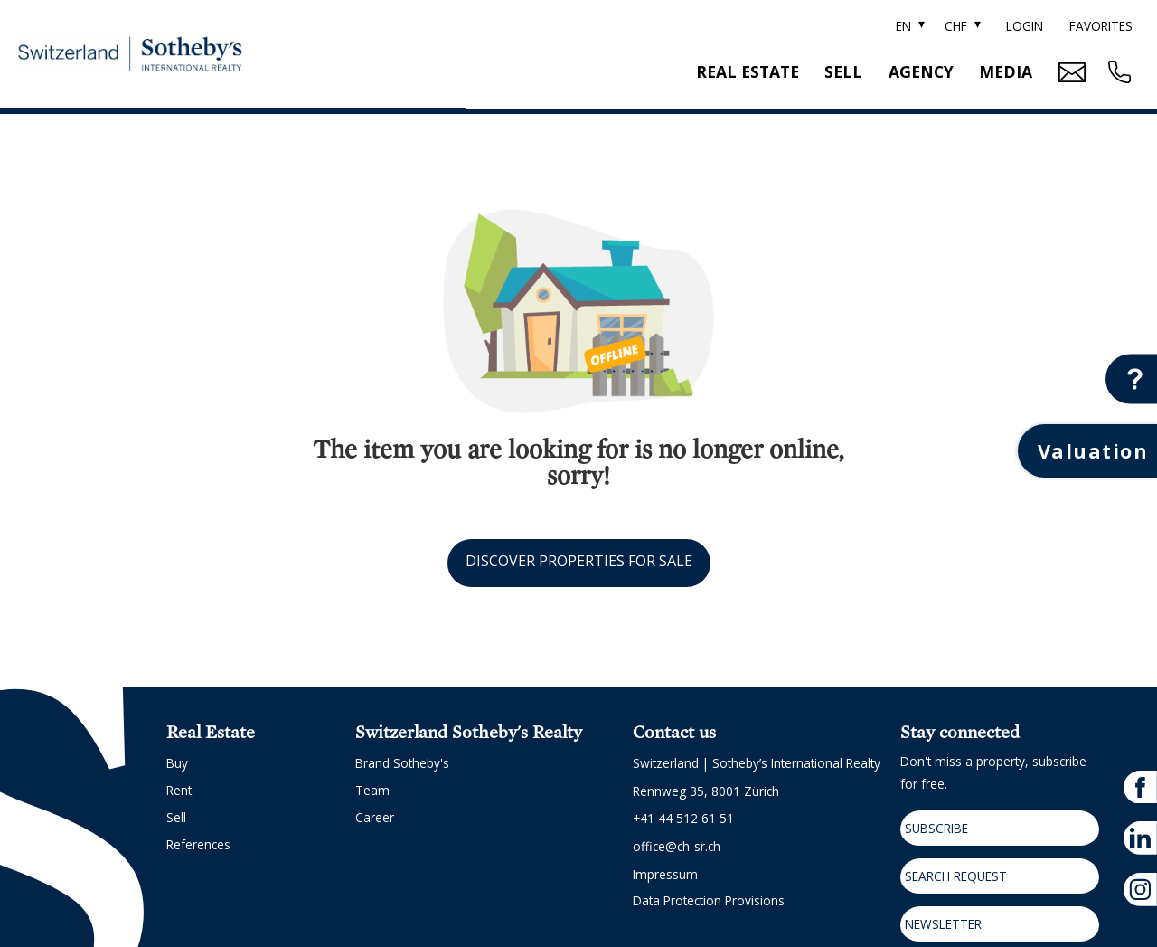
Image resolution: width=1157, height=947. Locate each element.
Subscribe (936, 828)
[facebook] (1140, 787)
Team (372, 790)
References (198, 844)
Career (374, 817)
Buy (177, 763)
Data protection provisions (709, 900)
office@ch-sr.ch (676, 846)
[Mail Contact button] (1070, 72)
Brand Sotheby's (402, 763)
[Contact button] (1131, 378)
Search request (956, 876)
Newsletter (943, 924)
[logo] (130, 54)
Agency (921, 71)
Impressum (665, 874)
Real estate (747, 71)
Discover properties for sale (579, 561)
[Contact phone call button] (1117, 72)
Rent (179, 790)
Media (1005, 71)
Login (1024, 25)
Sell (843, 71)
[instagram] (1140, 889)
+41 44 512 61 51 (683, 818)
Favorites (1101, 25)
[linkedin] (1140, 838)
